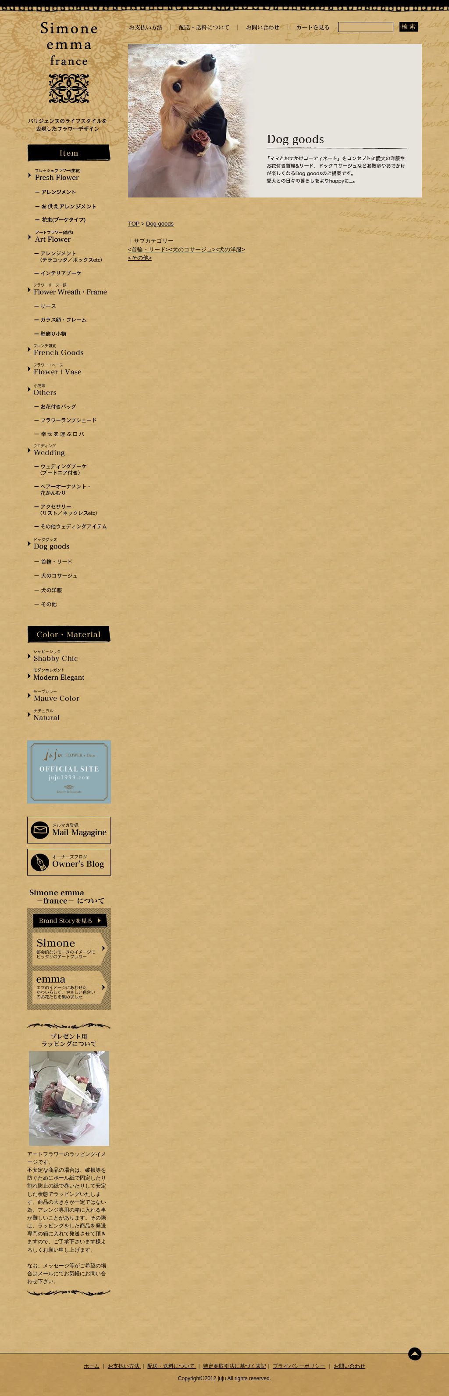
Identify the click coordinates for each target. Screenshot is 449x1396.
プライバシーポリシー (299, 1366)
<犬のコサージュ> (192, 249)
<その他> (140, 258)
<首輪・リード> (148, 249)
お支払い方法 (124, 1366)
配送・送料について (171, 1366)
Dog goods (160, 223)
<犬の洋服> (230, 249)
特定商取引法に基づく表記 (234, 1366)
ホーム (92, 1366)
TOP (133, 223)
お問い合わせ (349, 1366)
